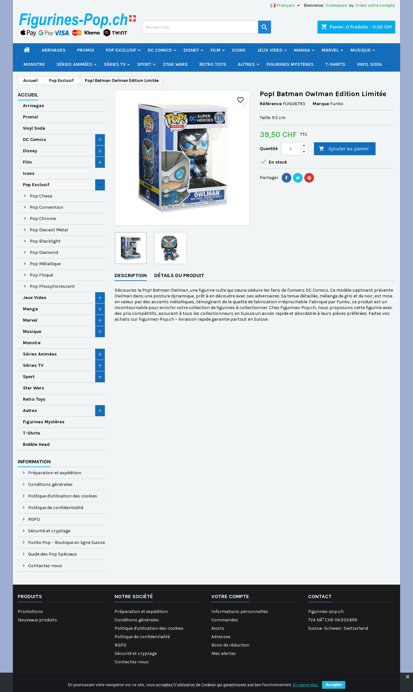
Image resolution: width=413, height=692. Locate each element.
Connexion (336, 5)
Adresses (221, 636)
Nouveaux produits (37, 620)
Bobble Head (36, 444)
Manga (302, 50)
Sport (144, 64)
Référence (271, 103)
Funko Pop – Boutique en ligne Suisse (66, 542)
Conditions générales (50, 484)
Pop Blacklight (45, 241)
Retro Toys (212, 64)
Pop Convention (46, 207)
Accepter (334, 685)
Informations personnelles (239, 611)
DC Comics (160, 50)
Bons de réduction (230, 645)
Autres (246, 64)
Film (215, 50)
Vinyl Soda (369, 64)
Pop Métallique (45, 263)
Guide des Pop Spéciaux (52, 554)
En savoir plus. (306, 685)
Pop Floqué (41, 275)
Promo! (85, 50)
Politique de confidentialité (55, 507)
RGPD (33, 519)
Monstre (34, 64)
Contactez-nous (44, 565)
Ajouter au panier (344, 148)
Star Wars (175, 64)
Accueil (28, 95)
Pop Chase (41, 196)
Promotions (30, 611)
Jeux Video (269, 50)
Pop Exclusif (121, 50)
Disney (191, 50)
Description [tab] (131, 275)
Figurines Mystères (290, 64)
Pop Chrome (43, 218)
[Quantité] (290, 148)
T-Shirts (335, 64)
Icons (239, 50)
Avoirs (217, 628)
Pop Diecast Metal (49, 230)
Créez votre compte (375, 5)
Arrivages (53, 50)
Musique (360, 50)
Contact (320, 596)
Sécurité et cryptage (48, 531)
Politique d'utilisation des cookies (62, 496)
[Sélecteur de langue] (285, 5)
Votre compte (230, 596)
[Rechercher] (206, 27)
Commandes (224, 620)
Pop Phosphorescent (52, 286)
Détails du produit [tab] (179, 275)
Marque (321, 103)
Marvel (330, 50)
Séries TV (115, 64)
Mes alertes (223, 653)
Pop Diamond (44, 252)
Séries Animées (74, 64)
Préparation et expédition (54, 473)
